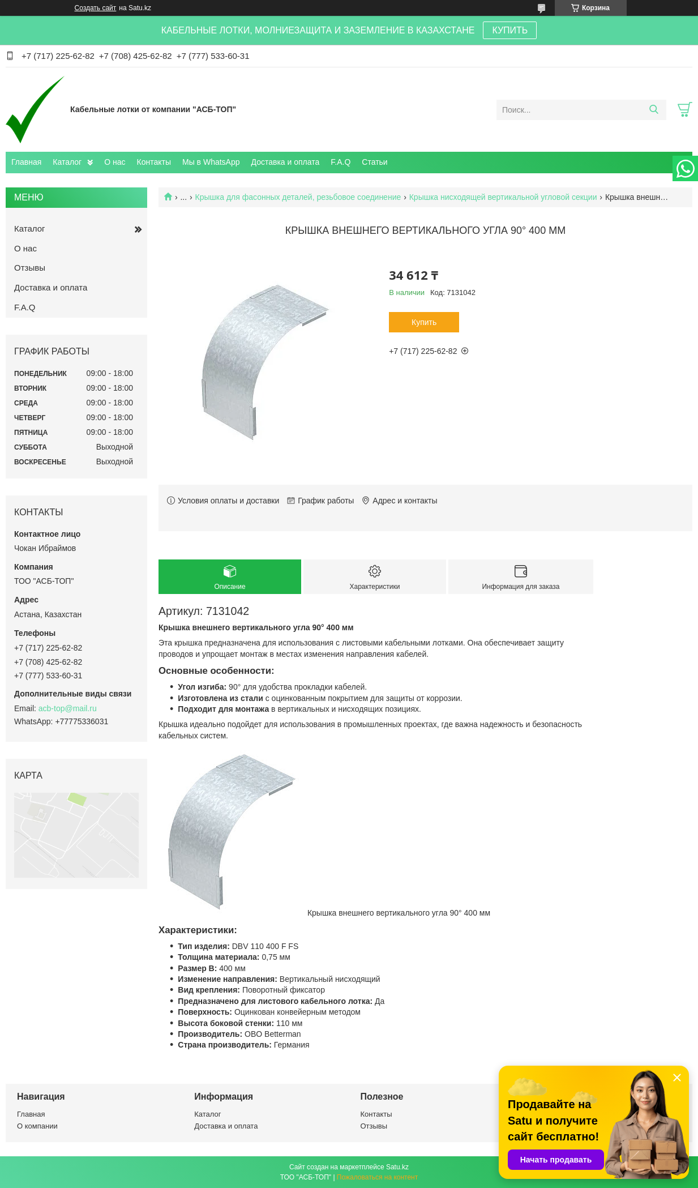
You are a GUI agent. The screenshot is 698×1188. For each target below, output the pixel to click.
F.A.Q (340, 161)
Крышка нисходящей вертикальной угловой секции (503, 197)
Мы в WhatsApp (211, 161)
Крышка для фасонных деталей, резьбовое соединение (298, 197)
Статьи (374, 161)
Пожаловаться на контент (377, 1177)
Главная (26, 161)
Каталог (67, 161)
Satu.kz (397, 1167)
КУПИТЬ (510, 30)
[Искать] (653, 110)
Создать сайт (96, 8)
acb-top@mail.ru (67, 708)
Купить (424, 322)
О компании (37, 1126)
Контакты (154, 161)
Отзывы (29, 267)
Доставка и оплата (285, 161)
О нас (114, 161)
